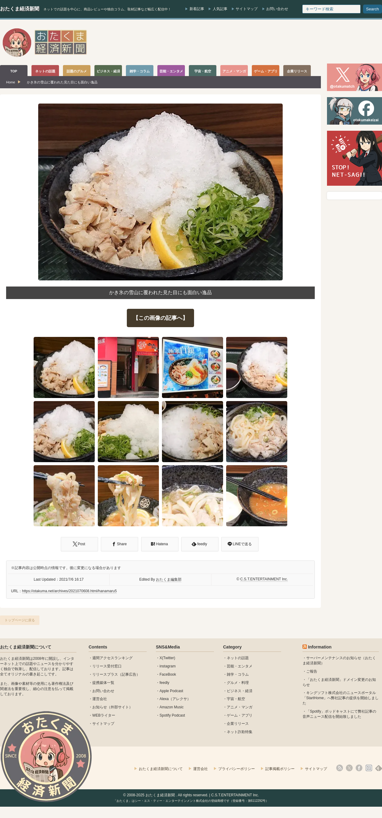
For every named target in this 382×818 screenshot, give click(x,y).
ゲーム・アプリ (239, 715)
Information (320, 647)
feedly (164, 683)
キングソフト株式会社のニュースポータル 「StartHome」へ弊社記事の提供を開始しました (341, 698)
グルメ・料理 (238, 683)
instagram (168, 666)
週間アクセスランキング (112, 658)
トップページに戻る (20, 620)
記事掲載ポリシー (280, 769)
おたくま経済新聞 (19, 8)
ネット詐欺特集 (239, 732)
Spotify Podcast (172, 715)
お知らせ (99, 707)
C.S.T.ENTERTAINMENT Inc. (264, 579)
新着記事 (196, 9)
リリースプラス (105, 674)
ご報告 (311, 671)
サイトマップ (247, 9)
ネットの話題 (238, 658)
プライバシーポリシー (236, 769)
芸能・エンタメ (239, 666)
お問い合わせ (277, 9)
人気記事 (220, 9)
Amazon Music (172, 707)
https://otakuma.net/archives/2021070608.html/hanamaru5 (69, 591)
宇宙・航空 (236, 699)
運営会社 (99, 699)
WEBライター (103, 715)
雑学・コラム (238, 674)
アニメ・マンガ (239, 707)
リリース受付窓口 (107, 666)
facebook (359, 768)
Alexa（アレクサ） (175, 699)
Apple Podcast (171, 691)
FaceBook (168, 674)
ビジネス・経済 (239, 691)
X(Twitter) (167, 658)
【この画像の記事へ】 (160, 318)
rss (339, 768)
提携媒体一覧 (103, 683)
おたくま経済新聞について (25, 647)
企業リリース (238, 723)
